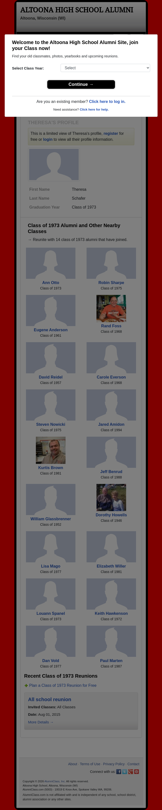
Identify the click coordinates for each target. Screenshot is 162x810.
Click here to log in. (107, 101)
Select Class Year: (28, 68)
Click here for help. (94, 109)
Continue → (81, 84)
